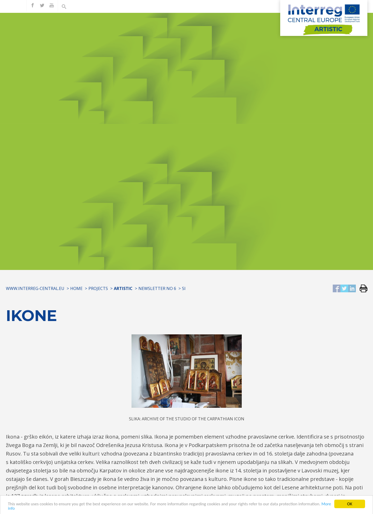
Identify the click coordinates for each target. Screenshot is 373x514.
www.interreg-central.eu (35, 288)
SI (184, 288)
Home (76, 288)
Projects (98, 288)
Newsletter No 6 (157, 288)
